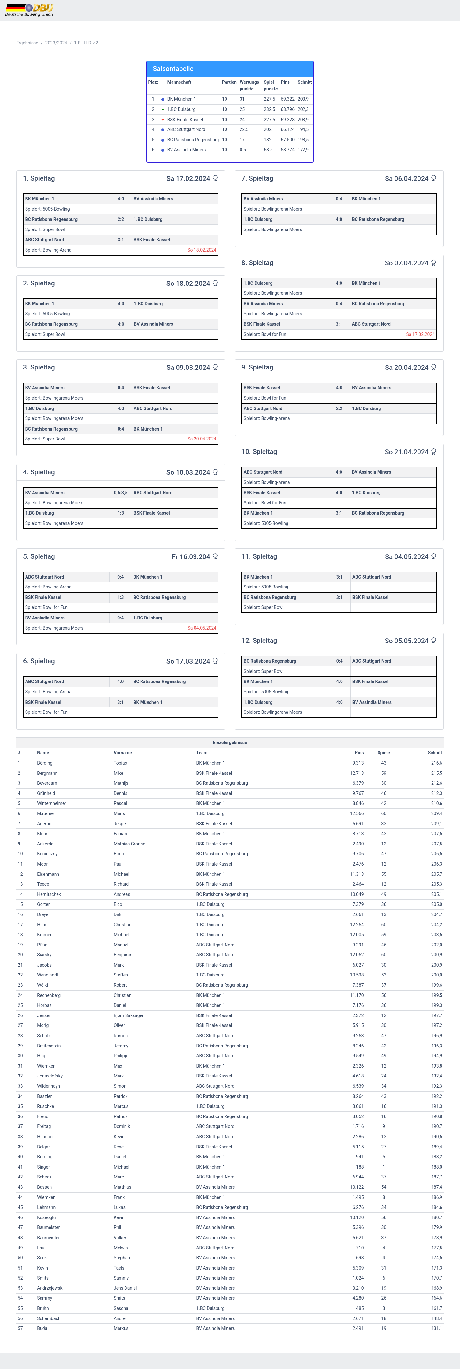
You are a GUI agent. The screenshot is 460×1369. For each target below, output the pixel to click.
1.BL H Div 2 (86, 42)
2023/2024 (56, 42)
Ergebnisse (27, 42)
